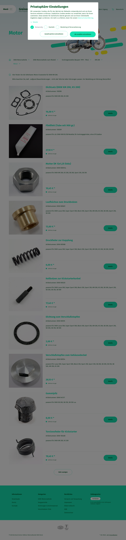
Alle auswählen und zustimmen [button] (82, 34)
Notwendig (39, 27)
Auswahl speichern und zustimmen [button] (53, 34)
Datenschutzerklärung (85, 18)
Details (34, 22)
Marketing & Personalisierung (70, 27)
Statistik (51, 27)
